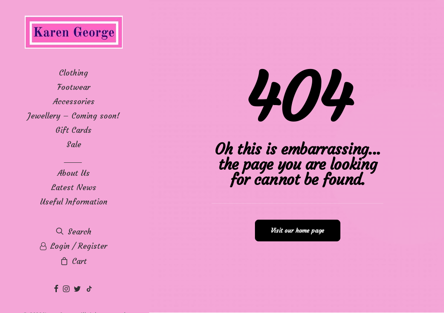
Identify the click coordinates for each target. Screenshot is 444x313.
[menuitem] (57, 289)
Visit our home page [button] (297, 230)
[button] (57, 289)
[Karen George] (73, 33)
